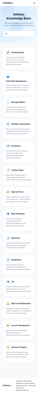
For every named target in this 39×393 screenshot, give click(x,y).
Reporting (15, 238)
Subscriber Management (16, 81)
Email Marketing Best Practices (18, 213)
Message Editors (18, 102)
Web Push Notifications (21, 303)
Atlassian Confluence (22, 390)
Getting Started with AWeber (17, 52)
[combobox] (18, 33)
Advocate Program (19, 347)
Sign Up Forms (17, 192)
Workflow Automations (20, 124)
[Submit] (6, 33)
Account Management (20, 325)
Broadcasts (16, 146)
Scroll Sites (19, 388)
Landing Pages (17, 170)
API (12, 282)
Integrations (16, 260)
